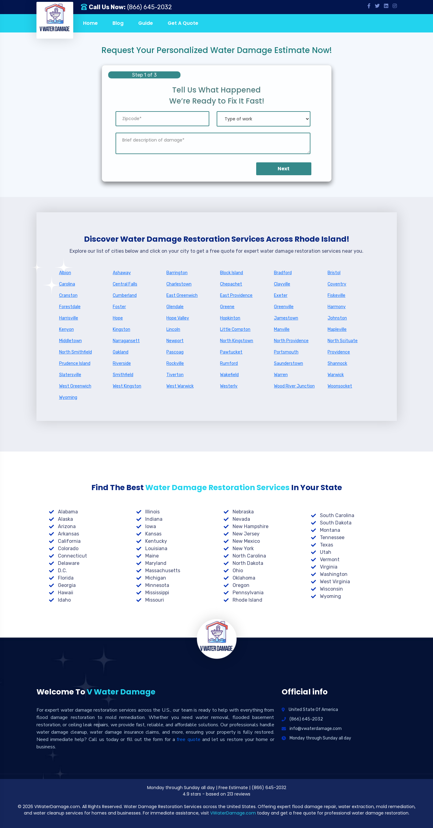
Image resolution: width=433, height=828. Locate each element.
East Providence (236, 295)
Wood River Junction (294, 386)
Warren (281, 374)
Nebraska (243, 512)
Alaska (65, 519)
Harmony (337, 306)
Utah (325, 552)
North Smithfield (75, 352)
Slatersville (70, 374)
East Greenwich (182, 295)
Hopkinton (230, 318)
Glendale (175, 306)
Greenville (284, 306)
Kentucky (156, 541)
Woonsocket (340, 386)
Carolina (67, 284)
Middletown (70, 340)
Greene (227, 306)
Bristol (334, 272)
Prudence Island (74, 363)
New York (243, 548)
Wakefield (229, 374)
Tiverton (175, 374)
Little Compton (235, 329)
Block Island (231, 272)
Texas (326, 545)
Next (284, 168)
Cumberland (125, 295)
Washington (334, 574)
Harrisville (68, 318)
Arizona (67, 526)
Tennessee (332, 537)
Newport (175, 340)
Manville (282, 329)
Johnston (337, 318)
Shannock (337, 363)
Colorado (68, 548)
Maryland (155, 563)
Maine (152, 556)
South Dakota (335, 523)
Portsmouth (286, 352)
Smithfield (123, 374)
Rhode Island (247, 600)
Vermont (330, 559)
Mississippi (157, 592)
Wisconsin (331, 589)
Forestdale (70, 306)
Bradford (283, 272)
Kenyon (66, 329)
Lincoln (173, 329)
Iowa (150, 526)
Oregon (241, 585)
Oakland (120, 352)
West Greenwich (75, 386)
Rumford (229, 363)
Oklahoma (244, 578)
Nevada (241, 519)
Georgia (67, 585)
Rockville (175, 363)
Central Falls (125, 284)
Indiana (153, 519)
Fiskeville (336, 295)
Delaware (68, 563)
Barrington (177, 272)
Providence (339, 352)
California (69, 541)
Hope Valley (177, 318)
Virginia (328, 567)
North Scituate (343, 340)
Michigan (155, 578)
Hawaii (65, 592)
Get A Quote (183, 23)
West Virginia (335, 581)
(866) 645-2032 (149, 7)
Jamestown (286, 318)
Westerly (228, 386)
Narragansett (126, 340)
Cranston (68, 295)
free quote (188, 739)
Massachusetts (162, 570)
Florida (66, 578)
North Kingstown (236, 340)
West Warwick (180, 386)
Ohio (238, 570)
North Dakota (248, 563)
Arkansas (68, 534)
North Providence (291, 340)
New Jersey (246, 534)
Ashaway (122, 272)
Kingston (121, 329)
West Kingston (127, 386)
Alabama (68, 512)
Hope (118, 318)
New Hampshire (250, 526)
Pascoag (175, 352)
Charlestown (179, 284)
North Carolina (249, 556)
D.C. (62, 570)
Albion (65, 272)
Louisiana (156, 548)
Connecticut (72, 556)
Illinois (152, 512)
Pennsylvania (248, 592)
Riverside (122, 363)
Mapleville (337, 329)
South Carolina (337, 515)
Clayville (282, 284)
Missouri (154, 600)
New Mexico (246, 541)
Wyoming (68, 397)
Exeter (280, 295)
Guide (145, 23)
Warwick (336, 374)
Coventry (337, 284)
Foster (119, 306)
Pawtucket (231, 352)
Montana (330, 530)
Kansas (153, 534)
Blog (117, 23)
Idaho (64, 600)
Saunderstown (288, 363)
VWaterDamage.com (233, 813)
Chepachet (231, 284)
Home (90, 23)
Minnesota (157, 585)
